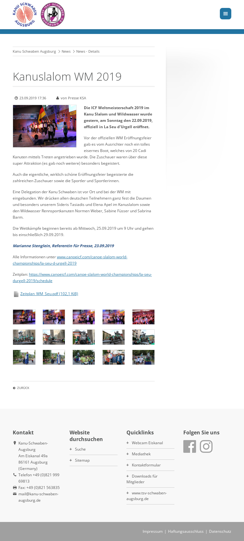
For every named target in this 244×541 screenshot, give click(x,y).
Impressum (153, 531)
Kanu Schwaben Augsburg (34, 51)
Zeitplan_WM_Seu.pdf (49, 293)
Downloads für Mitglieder (142, 479)
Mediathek (141, 454)
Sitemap (82, 460)
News (66, 51)
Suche (80, 449)
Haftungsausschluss (186, 531)
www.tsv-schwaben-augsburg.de (146, 495)
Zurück (23, 388)
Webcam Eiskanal (147, 442)
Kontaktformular (146, 465)
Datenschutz (220, 531)
